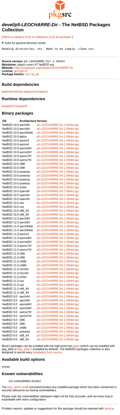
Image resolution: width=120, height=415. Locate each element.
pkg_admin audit (17, 389)
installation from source (47, 354)
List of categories (37, 36)
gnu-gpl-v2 (20, 72)
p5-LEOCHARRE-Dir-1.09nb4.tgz (58, 126)
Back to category (13, 36)
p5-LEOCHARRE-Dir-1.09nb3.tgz (58, 134)
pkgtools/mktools (12, 93)
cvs (27, 76)
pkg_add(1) (25, 351)
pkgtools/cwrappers (36, 93)
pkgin (76, 347)
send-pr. (110, 410)
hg (32, 76)
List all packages (60, 36)
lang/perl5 (8, 108)
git (37, 76)
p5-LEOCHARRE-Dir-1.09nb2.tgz (58, 193)
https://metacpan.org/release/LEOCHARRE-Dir (43, 69)
